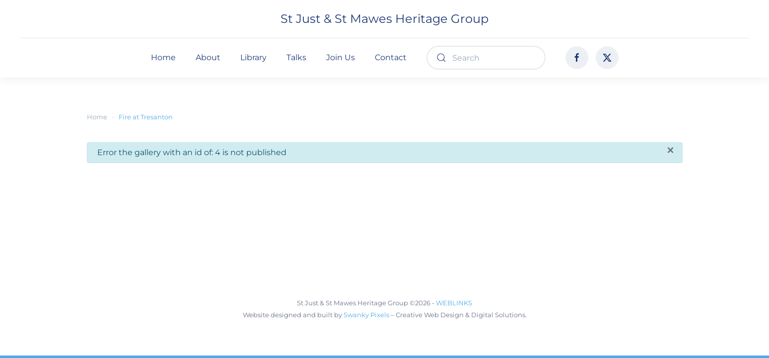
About (208, 57)
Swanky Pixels (366, 315)
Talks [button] (296, 57)
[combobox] (486, 58)
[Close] (670, 150)
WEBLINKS (454, 303)
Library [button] (253, 57)
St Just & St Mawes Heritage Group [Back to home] (384, 18)
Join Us (340, 57)
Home (163, 57)
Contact (391, 57)
